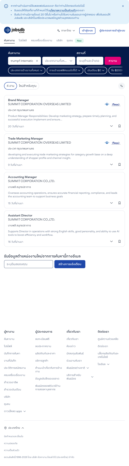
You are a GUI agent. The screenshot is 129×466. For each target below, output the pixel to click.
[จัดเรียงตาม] (121, 86)
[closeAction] (123, 6)
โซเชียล (101, 364)
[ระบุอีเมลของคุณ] (28, 264)
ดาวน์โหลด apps (13, 411)
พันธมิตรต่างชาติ (76, 367)
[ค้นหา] (113, 61)
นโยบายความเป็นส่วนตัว (63, 10)
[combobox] (24, 61)
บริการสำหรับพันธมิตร (74, 376)
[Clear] (36, 60)
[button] (66, 30)
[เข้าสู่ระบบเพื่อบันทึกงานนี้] (119, 126)
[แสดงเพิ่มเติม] (111, 126)
